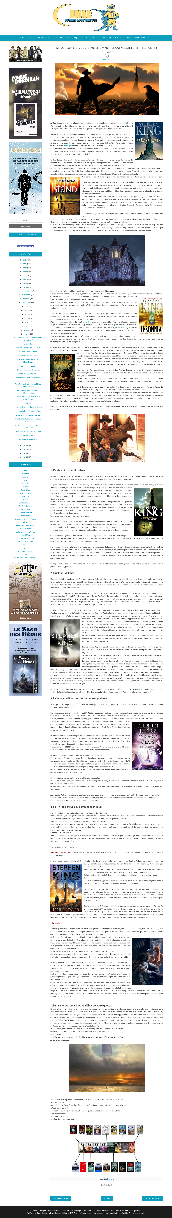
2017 (25, 449)
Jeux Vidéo (25, 490)
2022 (25, 275)
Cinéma (25, 483)
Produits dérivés (25, 512)
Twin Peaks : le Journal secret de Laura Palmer (28, 420)
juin (26, 314)
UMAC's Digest (25, 528)
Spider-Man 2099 (28, 366)
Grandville (28, 344)
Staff (51, 37)
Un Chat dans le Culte (25, 538)
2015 (25, 457)
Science (25, 522)
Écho (25, 554)
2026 (25, 260)
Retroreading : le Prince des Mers (28, 407)
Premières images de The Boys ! (28, 348)
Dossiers (39, 37)
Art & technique (25, 506)
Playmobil (25, 548)
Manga (25, 477)
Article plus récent (60, 1198)
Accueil (107, 1198)
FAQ (75, 37)
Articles (24, 37)
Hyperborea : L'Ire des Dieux (28, 370)
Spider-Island (28, 435)
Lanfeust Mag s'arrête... (28, 374)
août (27, 306)
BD (25, 480)
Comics (25, 470)
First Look (25, 545)
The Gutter (88, 37)
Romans (110, 1179)
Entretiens (25, 516)
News (25, 499)
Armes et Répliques (25, 551)
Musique (25, 496)
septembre (26, 302)
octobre (26, 298)
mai (26, 318)
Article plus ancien (152, 1198)
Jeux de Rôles (25, 493)
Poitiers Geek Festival (28, 351)
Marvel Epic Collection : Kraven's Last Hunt (28, 426)
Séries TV (25, 486)
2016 (25, 453)
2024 (25, 267)
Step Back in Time (25, 541)
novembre (26, 294)
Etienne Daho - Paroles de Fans (28, 411)
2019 (25, 287)
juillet (26, 310)
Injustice (28, 403)
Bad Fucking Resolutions (25, 525)
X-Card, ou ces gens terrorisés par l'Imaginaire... (28, 360)
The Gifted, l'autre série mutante (28, 431)
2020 (25, 283)
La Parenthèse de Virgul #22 (28, 439)
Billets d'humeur (25, 503)
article (124, 123)
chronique (67, 145)
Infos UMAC (25, 509)
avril (27, 322)
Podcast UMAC (25, 535)
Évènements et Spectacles (25, 519)
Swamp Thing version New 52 (28, 415)
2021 (25, 279)
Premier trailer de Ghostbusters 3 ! (28, 378)
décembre (26, 291)
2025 (25, 264)
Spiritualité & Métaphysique (25, 557)
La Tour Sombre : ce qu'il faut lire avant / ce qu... (28, 398)
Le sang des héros (109, 37)
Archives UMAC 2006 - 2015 (137, 37)
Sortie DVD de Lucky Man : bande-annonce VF (28, 338)
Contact (63, 37)
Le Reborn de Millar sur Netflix (28, 355)
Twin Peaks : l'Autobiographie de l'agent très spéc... (28, 385)
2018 (25, 445)
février (27, 330)
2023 (25, 271)
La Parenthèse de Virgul (25, 532)
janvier (27, 334)
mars (26, 326)
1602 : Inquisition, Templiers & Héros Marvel (28, 391)
